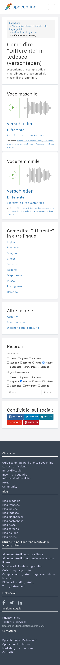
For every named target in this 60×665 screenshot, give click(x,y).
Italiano (12, 269)
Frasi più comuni (17, 322)
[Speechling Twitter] (13, 603)
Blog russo (9, 524)
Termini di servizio (14, 621)
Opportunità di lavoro (16, 644)
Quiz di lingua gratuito (16, 570)
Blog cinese (9, 537)
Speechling (14, 23)
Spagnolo (13, 253)
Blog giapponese (13, 516)
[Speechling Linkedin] (22, 603)
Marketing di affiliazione (17, 648)
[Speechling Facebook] (5, 603)
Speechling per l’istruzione (19, 640)
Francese (13, 247)
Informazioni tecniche (16, 478)
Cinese (11, 258)
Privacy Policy (11, 617)
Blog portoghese (12, 521)
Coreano (12, 292)
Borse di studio (12, 470)
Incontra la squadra (14, 474)
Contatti (7, 652)
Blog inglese (10, 509)
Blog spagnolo (11, 500)
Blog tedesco (10, 512)
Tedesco (12, 264)
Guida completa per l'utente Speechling (27, 462)
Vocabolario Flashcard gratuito (22, 566)
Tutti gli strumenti (14, 586)
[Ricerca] (20, 392)
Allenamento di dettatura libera (22, 554)
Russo (11, 280)
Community (9, 486)
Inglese (11, 242)
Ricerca (47, 392)
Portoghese (14, 286)
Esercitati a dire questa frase (25, 135)
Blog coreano (10, 528)
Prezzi (6, 482)
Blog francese (11, 504)
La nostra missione (14, 466)
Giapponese (14, 275)
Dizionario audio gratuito (24, 32)
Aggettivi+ (13, 316)
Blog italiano (10, 532)
